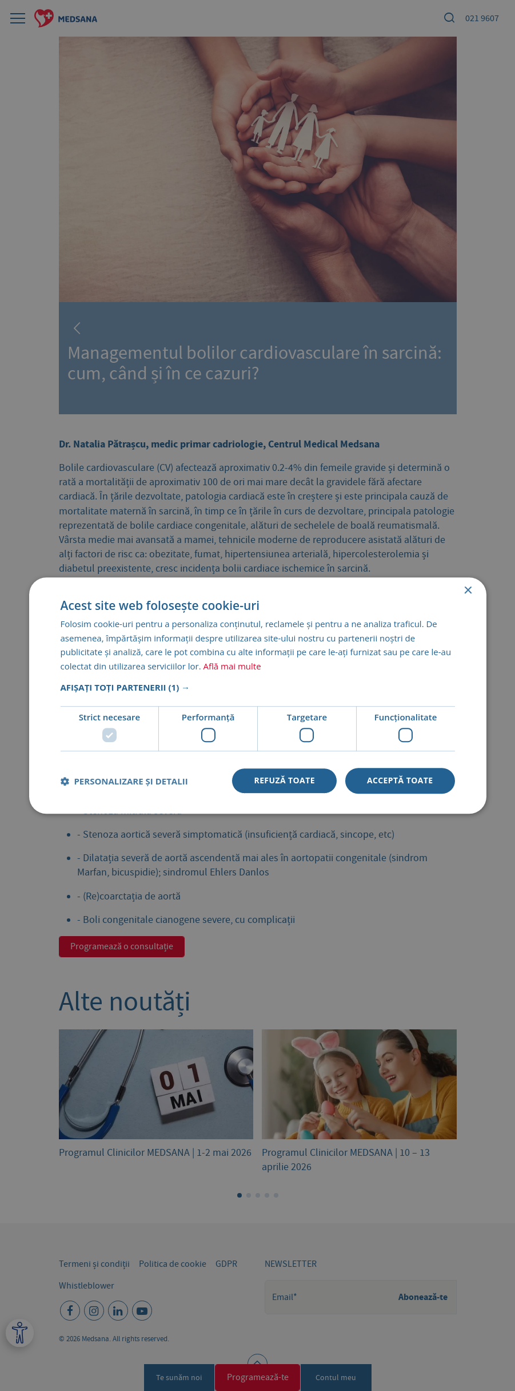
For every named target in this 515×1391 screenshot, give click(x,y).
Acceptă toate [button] (400, 780)
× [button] (468, 590)
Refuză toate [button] (284, 780)
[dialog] (257, 695)
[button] (258, 687)
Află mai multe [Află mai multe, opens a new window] (232, 666)
